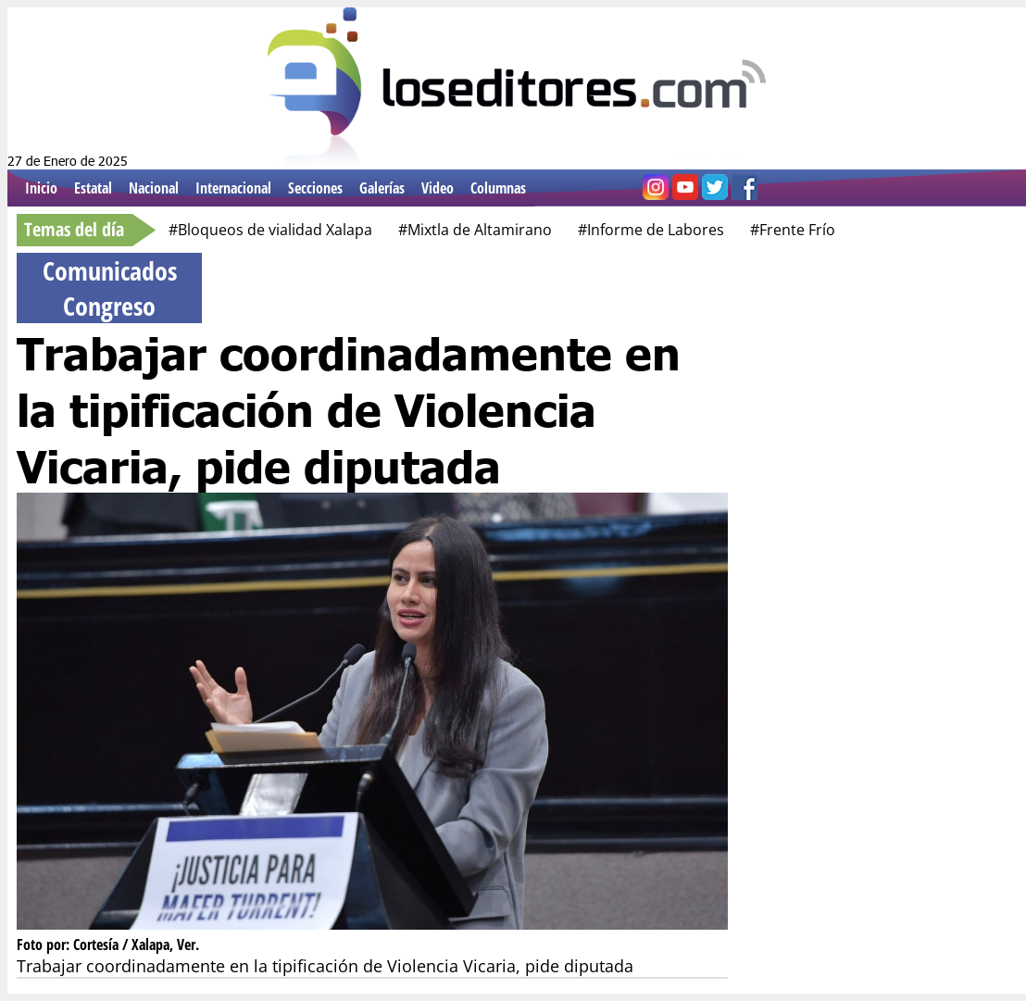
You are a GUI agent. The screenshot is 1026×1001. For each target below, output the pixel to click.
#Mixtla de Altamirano (475, 229)
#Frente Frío (792, 229)
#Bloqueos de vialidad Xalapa (270, 229)
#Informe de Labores (651, 229)
